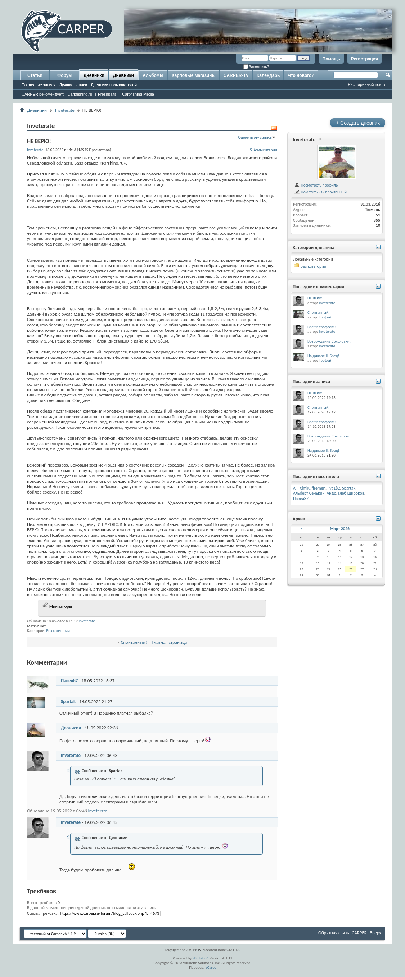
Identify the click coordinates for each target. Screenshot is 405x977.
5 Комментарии (263, 149)
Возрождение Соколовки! (329, 341)
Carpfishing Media (138, 94)
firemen (318, 488)
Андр (331, 493)
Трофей (325, 317)
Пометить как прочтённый (320, 191)
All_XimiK (301, 488)
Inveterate (65, 110)
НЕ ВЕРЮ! (315, 298)
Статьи (34, 75)
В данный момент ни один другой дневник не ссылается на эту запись (91, 907)
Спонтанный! (134, 642)
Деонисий (71, 727)
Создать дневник (358, 123)
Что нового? (301, 75)
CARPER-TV (236, 75)
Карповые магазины (194, 75)
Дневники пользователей (114, 85)
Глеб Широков (351, 493)
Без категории (58, 630)
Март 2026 (340, 528)
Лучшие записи (73, 85)
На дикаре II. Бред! (323, 355)
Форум (64, 75)
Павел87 (69, 680)
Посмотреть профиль (316, 185)
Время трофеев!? (321, 327)
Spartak (68, 701)
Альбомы (153, 75)
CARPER (359, 932)
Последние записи (39, 85)
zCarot (211, 967)
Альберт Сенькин (309, 493)
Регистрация (364, 58)
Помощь (331, 58)
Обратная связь (333, 932)
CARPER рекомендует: (43, 94)
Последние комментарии (319, 286)
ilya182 (334, 488)
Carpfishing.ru (80, 94)
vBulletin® (201, 958)
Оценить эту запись (255, 137)
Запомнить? (256, 67)
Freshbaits (107, 94)
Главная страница (169, 642)
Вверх (375, 932)
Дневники (94, 75)
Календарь (268, 75)
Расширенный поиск (366, 84)
